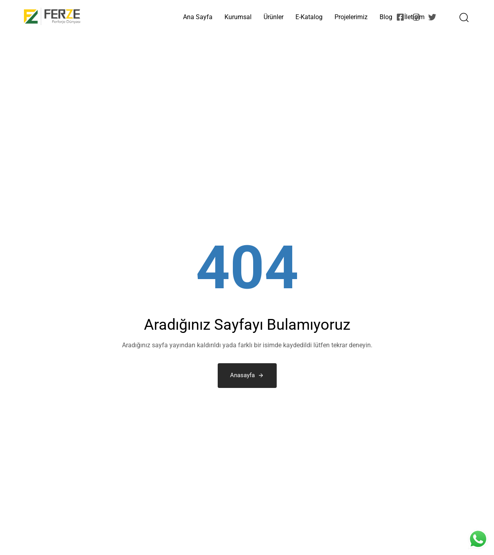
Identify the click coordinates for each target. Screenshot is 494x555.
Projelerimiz (351, 17)
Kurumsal (238, 17)
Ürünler (273, 17)
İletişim (414, 17)
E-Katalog (309, 17)
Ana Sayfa (198, 17)
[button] (461, 17)
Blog (386, 17)
